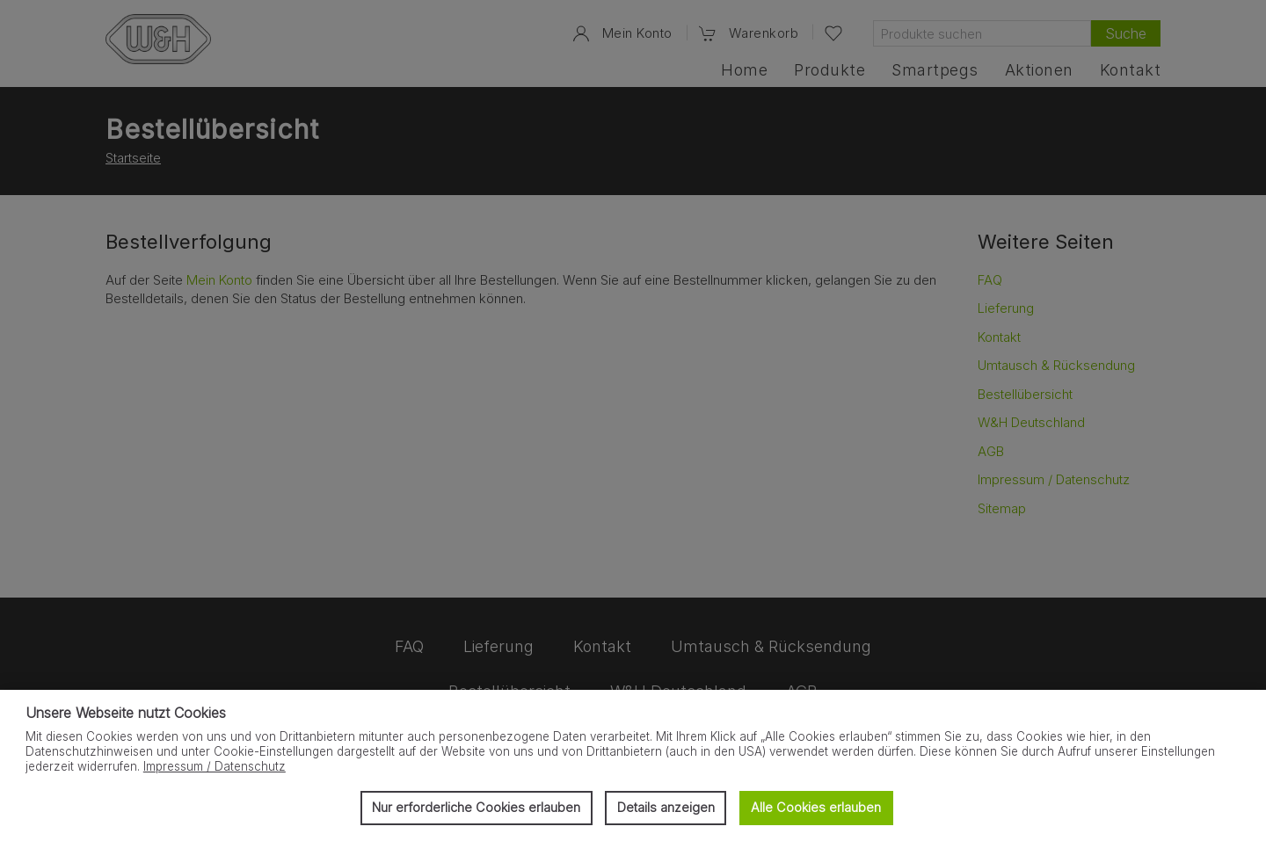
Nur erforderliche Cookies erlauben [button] (476, 807)
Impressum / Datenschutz (214, 766)
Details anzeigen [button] (666, 807)
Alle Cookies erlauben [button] (816, 807)
